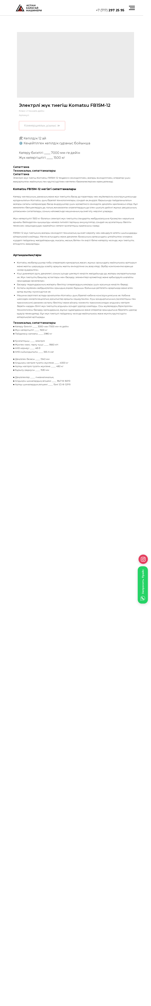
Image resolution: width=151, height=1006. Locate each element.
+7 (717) (110, 10)
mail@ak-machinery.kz (32, 941)
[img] (28, 8)
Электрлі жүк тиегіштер (37, 956)
